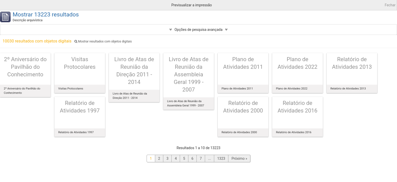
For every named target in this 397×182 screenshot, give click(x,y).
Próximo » (239, 158)
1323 (221, 158)
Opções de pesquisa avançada (198, 30)
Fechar (390, 5)
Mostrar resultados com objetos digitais (103, 41)
